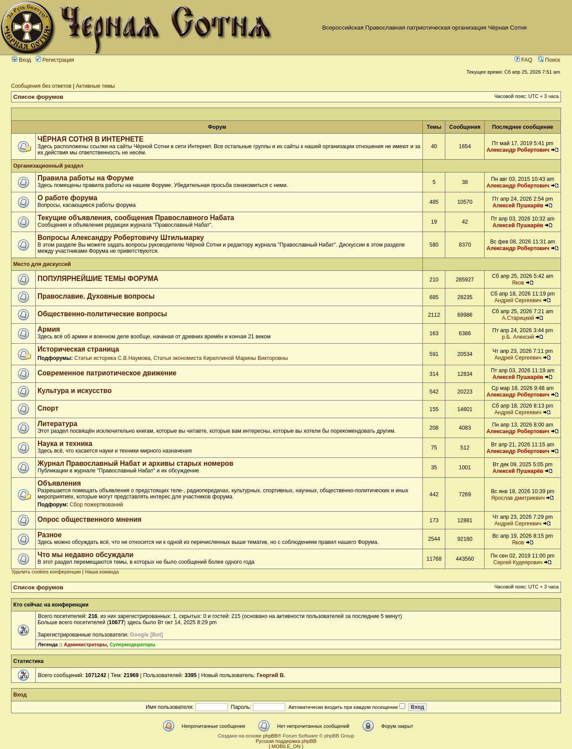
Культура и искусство (75, 390)
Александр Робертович (517, 150)
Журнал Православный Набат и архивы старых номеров (135, 463)
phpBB (270, 735)
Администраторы (85, 644)
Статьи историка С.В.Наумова (112, 358)
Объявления (59, 483)
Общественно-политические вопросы (102, 314)
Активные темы (95, 86)
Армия (49, 329)
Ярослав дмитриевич (518, 498)
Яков (518, 283)
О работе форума (67, 198)
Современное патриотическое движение (107, 373)
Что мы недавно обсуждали (85, 554)
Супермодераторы (132, 644)
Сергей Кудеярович (517, 562)
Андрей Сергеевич (518, 300)
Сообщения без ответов (41, 86)
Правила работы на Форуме (86, 178)
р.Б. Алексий (518, 337)
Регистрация (55, 60)
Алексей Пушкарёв (518, 205)
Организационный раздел (48, 166)
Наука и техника (65, 443)
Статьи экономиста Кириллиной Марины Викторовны (221, 358)
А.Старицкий (518, 318)
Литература (57, 423)
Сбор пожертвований (96, 505)
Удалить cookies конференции (46, 571)
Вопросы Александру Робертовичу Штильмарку (121, 237)
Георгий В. (271, 675)
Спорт (48, 408)
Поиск (549, 60)
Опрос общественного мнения (90, 519)
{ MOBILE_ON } (286, 746)
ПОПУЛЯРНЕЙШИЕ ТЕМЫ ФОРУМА (98, 278)
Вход (21, 60)
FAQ (523, 60)
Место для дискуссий (42, 264)
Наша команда (102, 571)
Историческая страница (78, 349)
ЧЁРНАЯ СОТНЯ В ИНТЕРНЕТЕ (90, 139)
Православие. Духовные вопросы (96, 296)
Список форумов (38, 97)
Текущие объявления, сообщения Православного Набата (136, 217)
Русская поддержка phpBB (286, 741)
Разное (50, 535)
